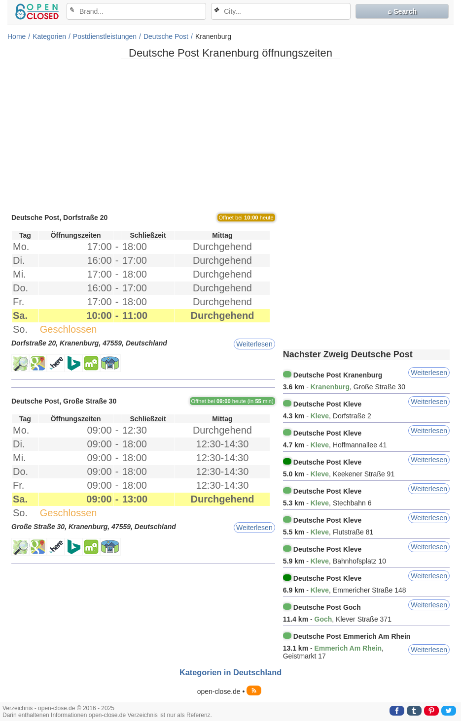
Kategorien (49, 36)
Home (16, 36)
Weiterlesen (254, 344)
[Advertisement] (230, 135)
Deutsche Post (165, 36)
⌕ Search (402, 11)
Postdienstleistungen (105, 36)
